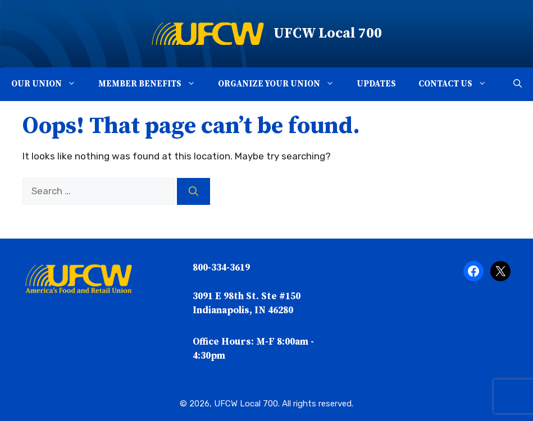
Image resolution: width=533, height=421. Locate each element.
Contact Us (458, 84)
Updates (376, 84)
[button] (74, 84)
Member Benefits (152, 84)
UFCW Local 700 (328, 33)
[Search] (193, 191)
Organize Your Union (281, 84)
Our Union (49, 84)
